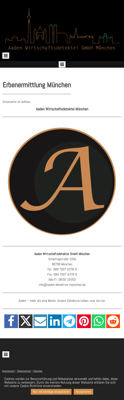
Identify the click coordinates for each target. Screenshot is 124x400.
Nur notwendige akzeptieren (51, 391)
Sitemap (37, 370)
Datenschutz (24, 370)
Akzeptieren (83, 391)
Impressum (8, 370)
